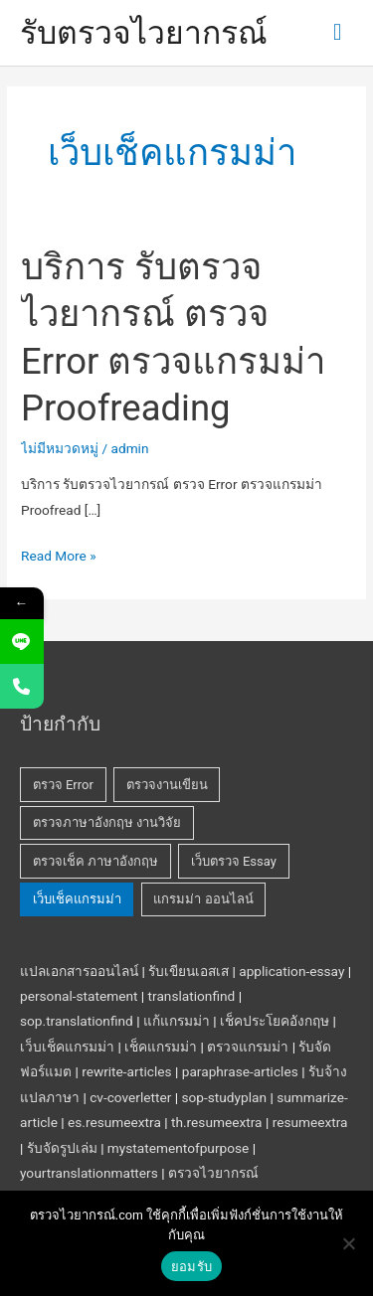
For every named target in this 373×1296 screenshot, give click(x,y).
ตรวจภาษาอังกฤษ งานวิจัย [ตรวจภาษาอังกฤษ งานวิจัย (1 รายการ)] (107, 822)
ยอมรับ (191, 1266)
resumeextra (310, 1122)
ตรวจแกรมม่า (247, 1046)
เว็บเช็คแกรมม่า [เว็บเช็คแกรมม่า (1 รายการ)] (77, 898)
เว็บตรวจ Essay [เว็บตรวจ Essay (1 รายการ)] (234, 861)
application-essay (291, 971)
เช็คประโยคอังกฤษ (274, 1021)
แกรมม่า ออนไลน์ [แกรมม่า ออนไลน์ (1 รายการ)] (203, 898)
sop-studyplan (224, 1097)
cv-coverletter (130, 1097)
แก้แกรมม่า (176, 1021)
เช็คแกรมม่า (160, 1046)
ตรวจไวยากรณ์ (213, 1173)
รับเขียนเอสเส (188, 971)
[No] (348, 1243)
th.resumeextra (217, 1122)
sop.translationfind (76, 1021)
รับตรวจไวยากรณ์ (144, 33)
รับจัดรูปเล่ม (62, 1148)
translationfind (192, 996)
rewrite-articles (126, 1071)
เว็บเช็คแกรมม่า (67, 1046)
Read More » (58, 554)
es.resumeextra (114, 1122)
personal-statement (78, 996)
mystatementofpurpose (178, 1148)
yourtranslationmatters (89, 1173)
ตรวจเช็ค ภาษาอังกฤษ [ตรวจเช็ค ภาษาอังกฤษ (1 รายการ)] (95, 861)
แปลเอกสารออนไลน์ (79, 971)
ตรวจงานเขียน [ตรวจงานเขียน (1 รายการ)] (167, 784)
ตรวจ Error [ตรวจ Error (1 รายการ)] (63, 784)
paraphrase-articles (240, 1071)
